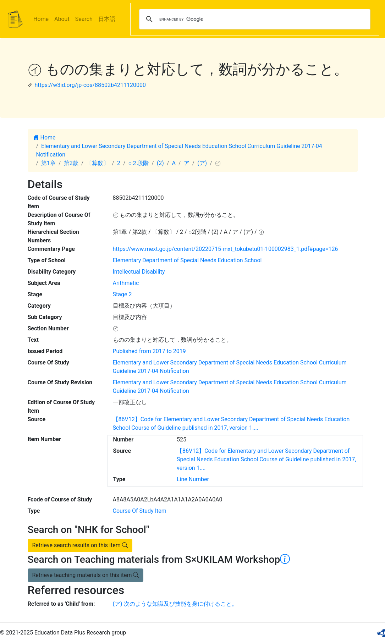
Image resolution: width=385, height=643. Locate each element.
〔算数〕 (97, 163)
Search (84, 19)
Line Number (193, 479)
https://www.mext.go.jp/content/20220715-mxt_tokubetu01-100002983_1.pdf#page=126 (225, 249)
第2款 (71, 163)
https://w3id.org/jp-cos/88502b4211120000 (89, 85)
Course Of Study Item (139, 510)
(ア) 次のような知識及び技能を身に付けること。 (175, 603)
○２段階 (138, 163)
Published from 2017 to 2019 (149, 351)
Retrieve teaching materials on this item (85, 575)
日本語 (106, 19)
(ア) (202, 163)
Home (41, 19)
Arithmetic (126, 283)
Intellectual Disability (139, 271)
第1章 (48, 163)
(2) (160, 163)
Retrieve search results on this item (80, 545)
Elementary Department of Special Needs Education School (187, 260)
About (62, 19)
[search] (253, 19)
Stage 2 (122, 294)
